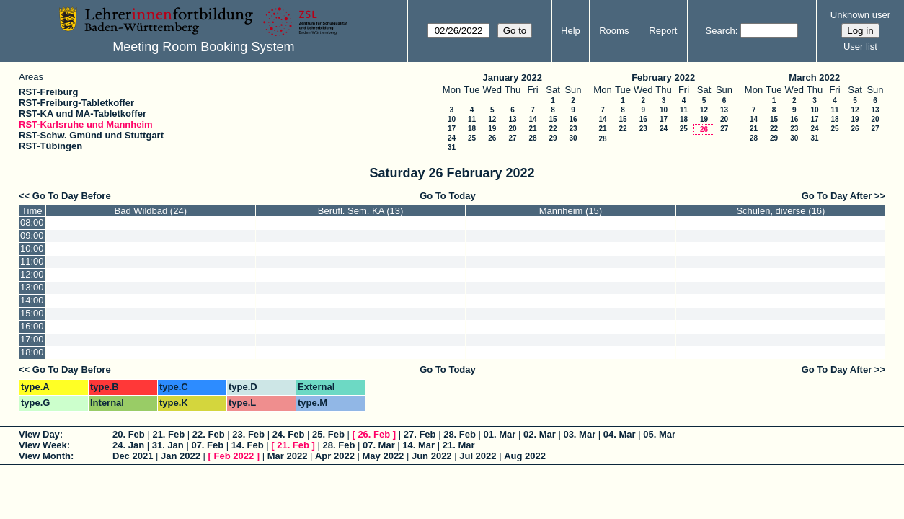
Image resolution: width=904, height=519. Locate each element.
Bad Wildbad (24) (151, 210)
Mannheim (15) (570, 210)
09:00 (32, 235)
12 (492, 119)
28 (532, 138)
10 (452, 119)
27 (512, 138)
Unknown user (860, 14)
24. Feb (288, 434)
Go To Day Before (71, 195)
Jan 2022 (180, 456)
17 (452, 129)
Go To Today (448, 195)
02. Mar (539, 434)
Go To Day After (837, 195)
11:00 (32, 261)
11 (472, 119)
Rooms (614, 30)
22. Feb (208, 434)
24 (452, 138)
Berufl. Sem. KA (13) (361, 210)
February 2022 (663, 77)
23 (573, 129)
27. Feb (420, 434)
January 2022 (512, 77)
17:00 (32, 339)
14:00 (32, 300)
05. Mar (659, 434)
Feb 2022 (234, 456)
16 (573, 119)
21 (532, 129)
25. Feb (328, 434)
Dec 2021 (132, 456)
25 (472, 138)
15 (553, 119)
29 (553, 138)
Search (720, 30)
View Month (45, 456)
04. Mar (619, 434)
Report (663, 30)
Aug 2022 (525, 456)
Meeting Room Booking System (203, 47)
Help (570, 30)
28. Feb (459, 434)
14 (532, 119)
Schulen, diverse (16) (780, 210)
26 (492, 138)
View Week (43, 445)
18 (472, 129)
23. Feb (248, 434)
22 (553, 129)
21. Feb (168, 434)
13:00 (32, 287)
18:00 (32, 352)
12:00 (32, 274)
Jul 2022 (477, 456)
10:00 (32, 248)
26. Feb (374, 434)
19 (492, 129)
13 (512, 119)
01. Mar (500, 434)
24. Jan (128, 445)
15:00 (32, 313)
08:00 (32, 222)
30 (573, 138)
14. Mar (418, 445)
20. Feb (128, 434)
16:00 (32, 326)
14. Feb (247, 445)
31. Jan (168, 445)
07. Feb (207, 445)
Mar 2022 (287, 456)
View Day (39, 434)
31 (452, 147)
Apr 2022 (335, 456)
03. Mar (579, 434)
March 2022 (814, 77)
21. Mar (459, 445)
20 (512, 129)
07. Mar (379, 445)
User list (860, 46)
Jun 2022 (432, 456)
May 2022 (383, 456)
